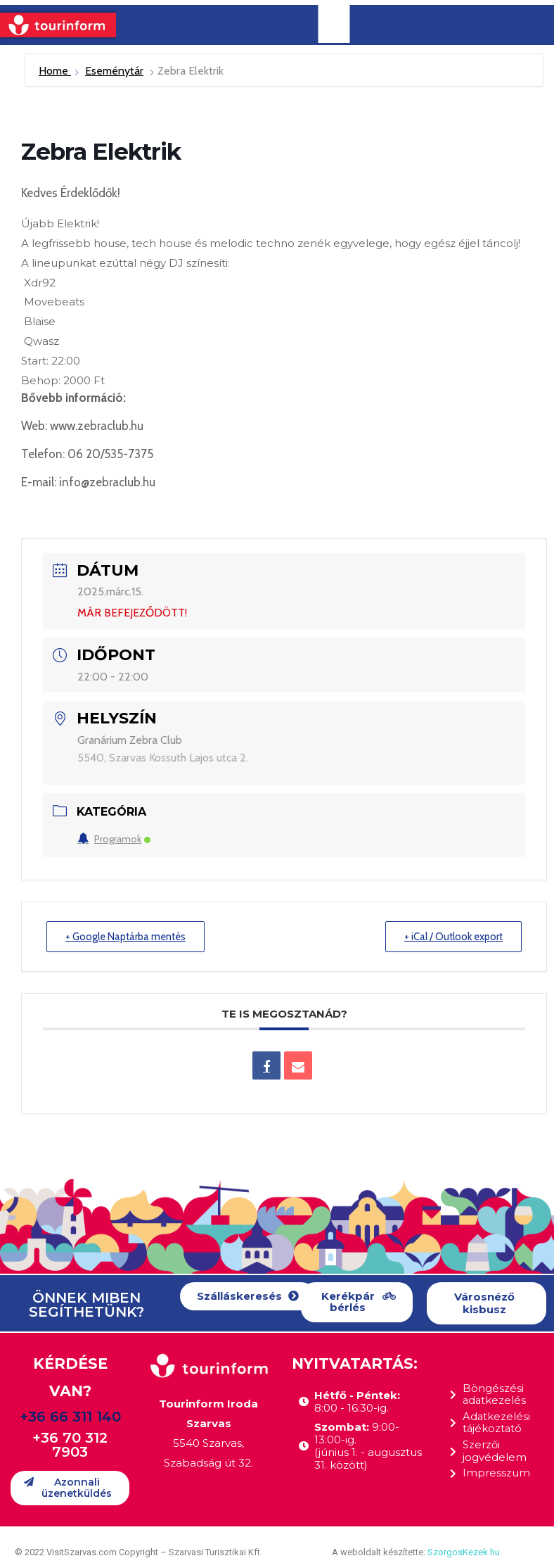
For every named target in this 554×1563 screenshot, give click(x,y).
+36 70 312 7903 (70, 1445)
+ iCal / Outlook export (450, 936)
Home (55, 70)
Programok (113, 839)
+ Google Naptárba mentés (129, 936)
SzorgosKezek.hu (463, 1552)
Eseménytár (114, 70)
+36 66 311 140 (70, 1417)
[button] (248, 1296)
